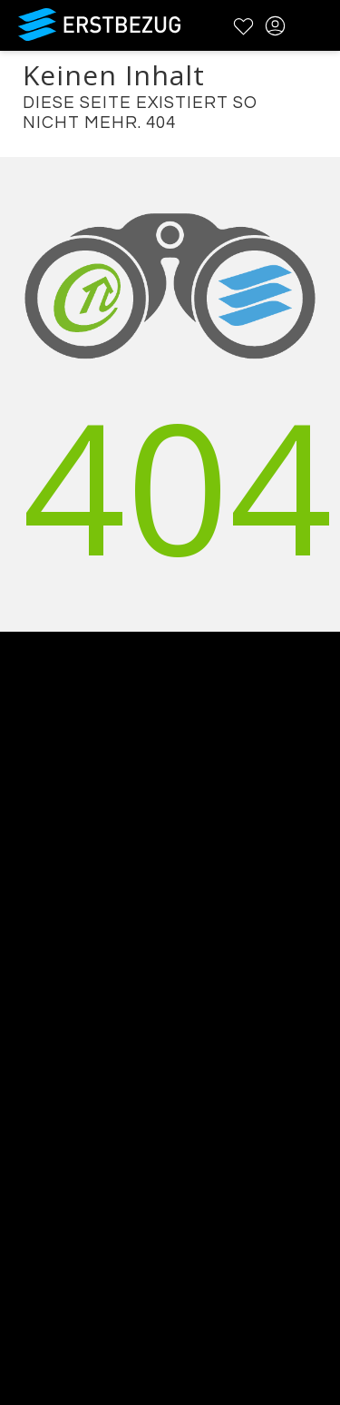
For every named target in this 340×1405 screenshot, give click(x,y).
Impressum (41, 1143)
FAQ (15, 1072)
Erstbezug (99, 24)
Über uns (33, 885)
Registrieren (43, 1259)
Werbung (33, 932)
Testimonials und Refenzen (97, 956)
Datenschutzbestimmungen (99, 1119)
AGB (15, 1096)
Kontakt (27, 909)
